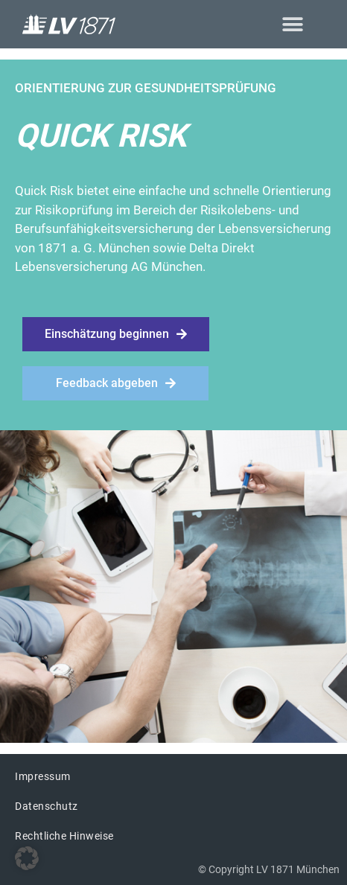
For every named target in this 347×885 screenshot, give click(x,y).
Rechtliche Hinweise (64, 836)
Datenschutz (46, 806)
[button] (292, 24)
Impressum (43, 776)
